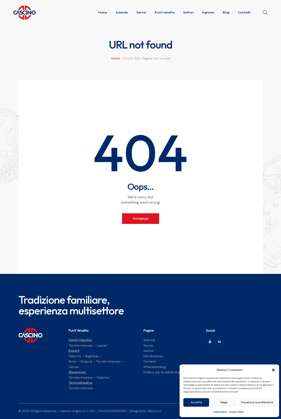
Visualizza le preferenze (257, 402)
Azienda (149, 340)
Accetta (196, 402)
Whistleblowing (154, 367)
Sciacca (86, 361)
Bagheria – (93, 356)
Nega (223, 402)
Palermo (74, 356)
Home (115, 58)
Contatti (149, 361)
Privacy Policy (236, 411)
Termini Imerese (80, 345)
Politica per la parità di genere (166, 372)
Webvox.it (154, 411)
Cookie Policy (220, 411)
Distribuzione (153, 356)
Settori (148, 351)
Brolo (72, 361)
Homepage (140, 218)
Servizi (148, 345)
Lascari (102, 345)
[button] (273, 370)
